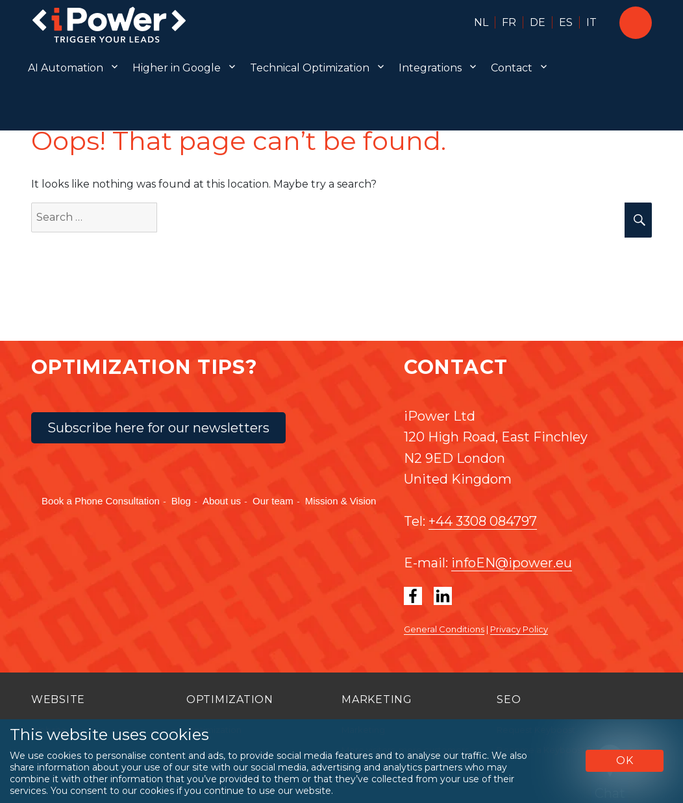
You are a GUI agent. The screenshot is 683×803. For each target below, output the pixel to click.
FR (509, 22)
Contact (511, 68)
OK (625, 760)
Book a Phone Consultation (101, 500)
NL (481, 22)
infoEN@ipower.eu (511, 563)
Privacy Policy (519, 629)
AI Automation (65, 68)
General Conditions (444, 629)
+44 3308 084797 (482, 521)
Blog (181, 500)
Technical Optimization (309, 68)
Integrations (430, 68)
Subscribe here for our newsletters (158, 428)
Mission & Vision (341, 500)
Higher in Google (176, 68)
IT (591, 22)
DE (537, 22)
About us (222, 500)
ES (566, 22)
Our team (273, 500)
